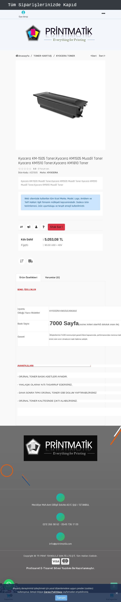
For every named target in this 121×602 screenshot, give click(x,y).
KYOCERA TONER (65, 55)
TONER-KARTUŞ (42, 55)
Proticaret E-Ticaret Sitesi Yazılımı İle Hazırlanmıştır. (60, 568)
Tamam (61, 597)
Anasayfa (22, 55)
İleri (102, 55)
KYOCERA (52, 172)
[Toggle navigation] (103, 13)
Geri (94, 55)
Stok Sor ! (56, 227)
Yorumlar (52, 277)
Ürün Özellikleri (28, 277)
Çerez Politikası (53, 592)
